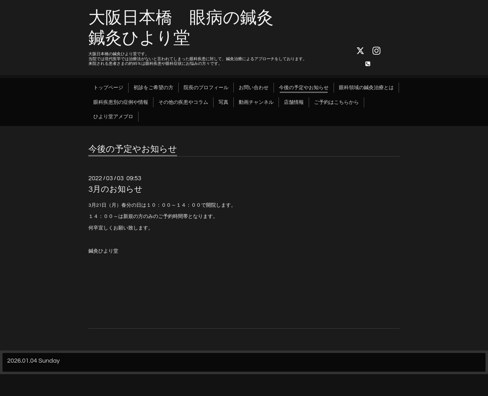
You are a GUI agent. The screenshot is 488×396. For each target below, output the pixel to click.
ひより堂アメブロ (113, 116)
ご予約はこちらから (336, 102)
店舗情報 (294, 102)
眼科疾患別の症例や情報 (120, 102)
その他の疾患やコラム (183, 102)
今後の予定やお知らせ (304, 87)
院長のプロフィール (206, 87)
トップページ (108, 87)
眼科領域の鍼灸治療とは (366, 87)
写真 (223, 102)
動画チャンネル (256, 102)
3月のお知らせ (115, 189)
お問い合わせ (254, 87)
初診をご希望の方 (153, 87)
